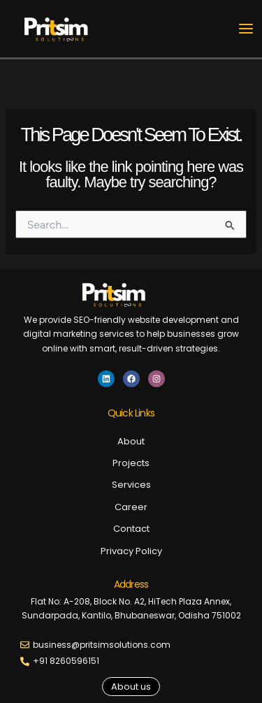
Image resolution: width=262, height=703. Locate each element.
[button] (131, 686)
